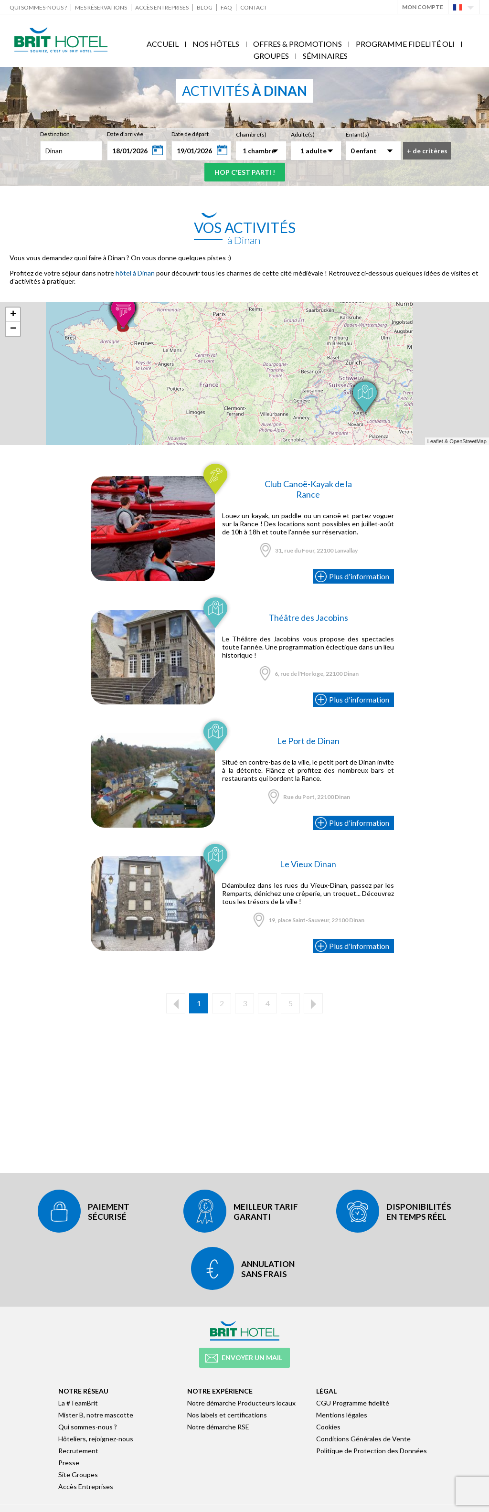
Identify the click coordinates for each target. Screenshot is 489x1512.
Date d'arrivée (125, 134)
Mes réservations (101, 7)
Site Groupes (78, 1474)
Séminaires (325, 55)
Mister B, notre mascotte (95, 1415)
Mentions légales (341, 1415)
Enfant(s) (357, 134)
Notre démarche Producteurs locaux (241, 1403)
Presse (68, 1463)
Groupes (271, 55)
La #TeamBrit (78, 1403)
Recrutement (78, 1451)
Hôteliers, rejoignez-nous (95, 1439)
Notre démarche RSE (218, 1427)
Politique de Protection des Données (371, 1451)
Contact (253, 7)
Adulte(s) (303, 134)
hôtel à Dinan (135, 273)
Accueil (163, 43)
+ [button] (13, 315)
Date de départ (190, 134)
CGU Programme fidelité (352, 1403)
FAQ (226, 7)
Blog (205, 7)
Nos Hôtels (215, 43)
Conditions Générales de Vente (363, 1439)
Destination (55, 134)
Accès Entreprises (162, 7)
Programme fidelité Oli (405, 43)
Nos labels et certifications (227, 1415)
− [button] (13, 329)
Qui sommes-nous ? (38, 7)
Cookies (328, 1427)
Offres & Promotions (297, 43)
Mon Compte (422, 7)
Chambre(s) (251, 134)
